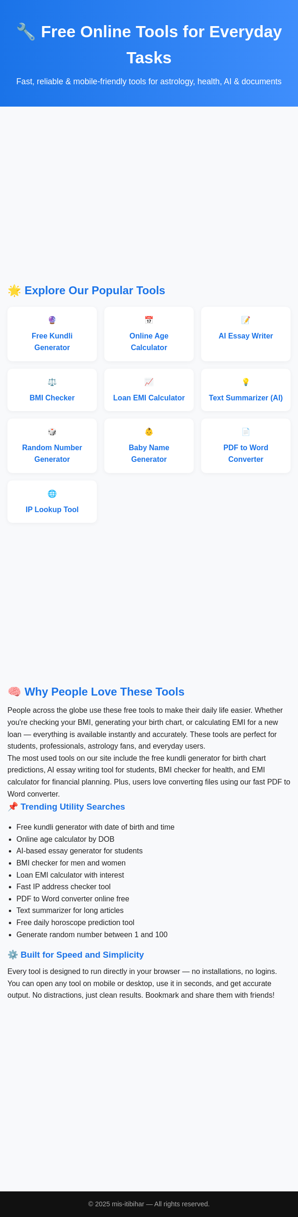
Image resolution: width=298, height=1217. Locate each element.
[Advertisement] (149, 201)
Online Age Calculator (149, 342)
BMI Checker (52, 398)
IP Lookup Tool (52, 510)
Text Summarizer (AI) (246, 398)
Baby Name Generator (149, 454)
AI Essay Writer (245, 336)
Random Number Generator (52, 454)
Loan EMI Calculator (149, 398)
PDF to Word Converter (246, 454)
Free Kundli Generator (52, 342)
